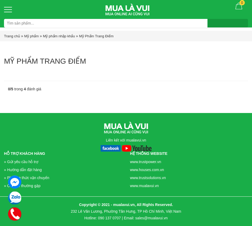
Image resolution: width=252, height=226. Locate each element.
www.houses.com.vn (147, 170)
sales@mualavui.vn (151, 218)
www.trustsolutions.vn (148, 178)
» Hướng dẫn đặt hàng (23, 170)
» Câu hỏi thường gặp (22, 186)
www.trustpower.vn (145, 162)
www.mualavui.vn (144, 186)
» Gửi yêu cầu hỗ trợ (21, 162)
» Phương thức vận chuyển (26, 178)
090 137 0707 (109, 218)
